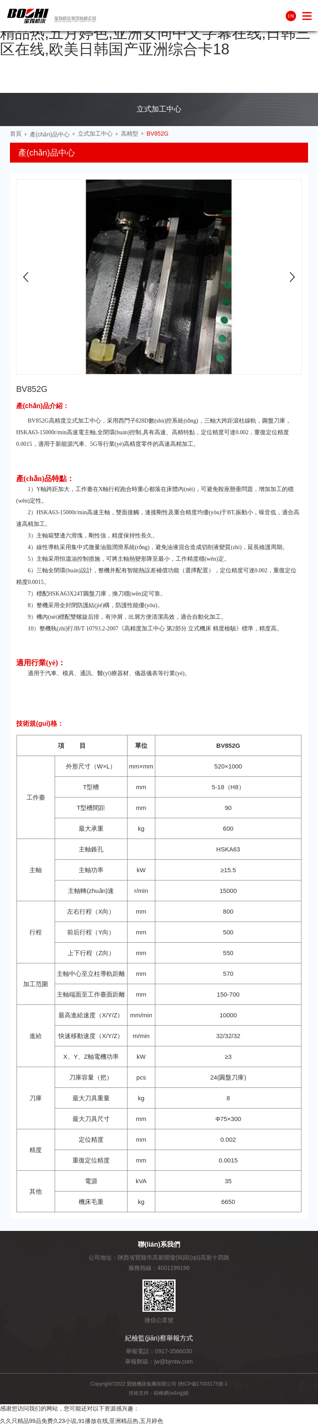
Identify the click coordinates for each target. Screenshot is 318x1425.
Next (292, 277)
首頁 (16, 133)
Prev (26, 277)
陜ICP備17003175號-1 (203, 1384)
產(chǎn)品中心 (50, 134)
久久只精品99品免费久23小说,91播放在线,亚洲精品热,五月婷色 (81, 1421)
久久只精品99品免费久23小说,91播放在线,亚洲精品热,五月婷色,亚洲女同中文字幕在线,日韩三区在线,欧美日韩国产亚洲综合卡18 (155, 33)
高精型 (129, 133)
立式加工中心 (95, 133)
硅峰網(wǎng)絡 (171, 1393)
